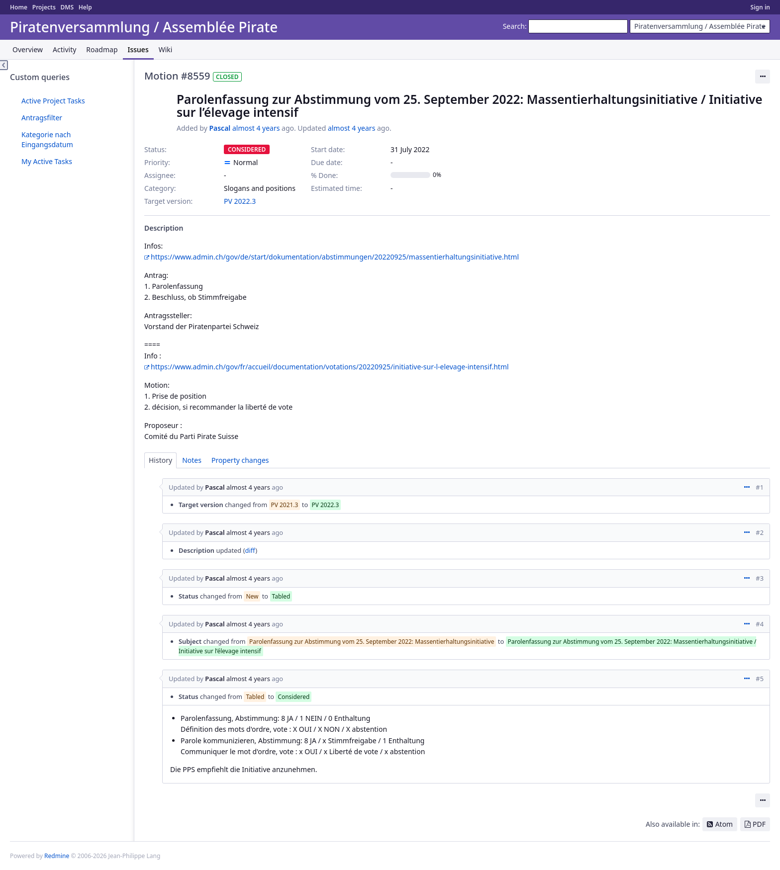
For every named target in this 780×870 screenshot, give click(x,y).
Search (514, 26)
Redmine (56, 856)
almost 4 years (256, 128)
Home (18, 7)
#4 (760, 623)
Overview (27, 49)
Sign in (760, 7)
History (160, 460)
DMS (67, 7)
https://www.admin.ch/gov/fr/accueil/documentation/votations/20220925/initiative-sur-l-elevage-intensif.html (330, 366)
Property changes (240, 460)
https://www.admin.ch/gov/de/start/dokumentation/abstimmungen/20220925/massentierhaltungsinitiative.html (335, 256)
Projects (44, 7)
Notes (191, 460)
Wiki (166, 49)
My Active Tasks (46, 161)
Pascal (219, 128)
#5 (760, 678)
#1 (760, 487)
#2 (760, 532)
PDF (759, 824)
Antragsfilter (41, 117)
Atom (724, 824)
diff (250, 550)
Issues (138, 49)
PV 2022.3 (240, 201)
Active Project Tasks (53, 100)
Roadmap (101, 49)
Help (85, 7)
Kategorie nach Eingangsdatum (47, 139)
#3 (760, 578)
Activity (64, 49)
